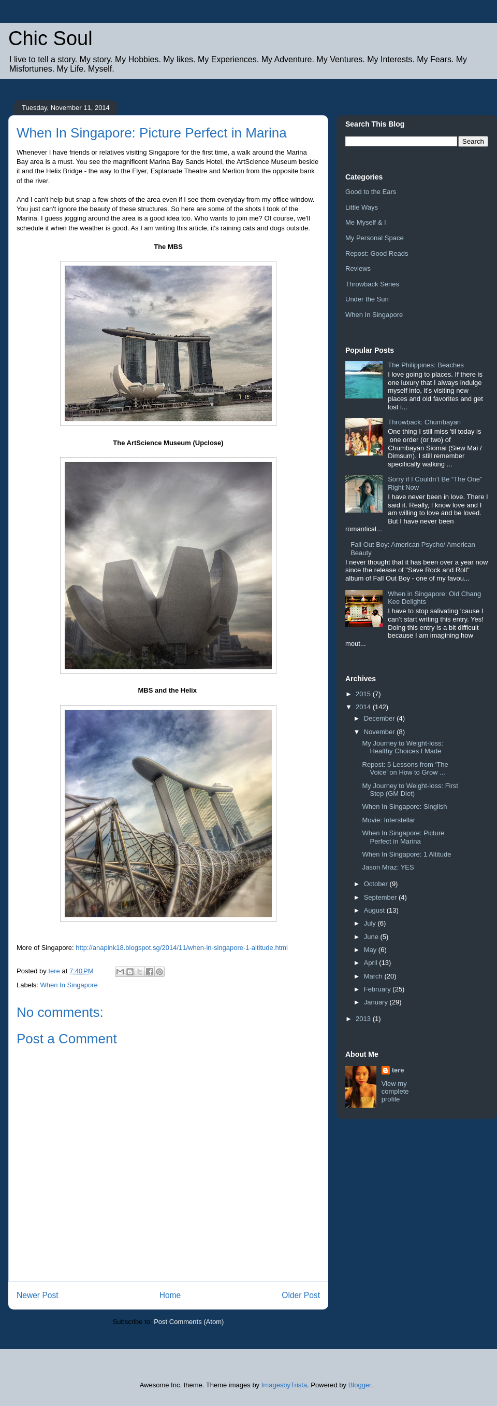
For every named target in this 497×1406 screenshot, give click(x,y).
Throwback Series (372, 284)
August (375, 910)
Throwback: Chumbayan (424, 422)
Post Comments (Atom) (189, 1322)
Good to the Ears (370, 192)
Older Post (301, 1295)
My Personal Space (374, 238)
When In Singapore (69, 985)
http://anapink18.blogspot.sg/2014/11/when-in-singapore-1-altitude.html (182, 948)
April (371, 963)
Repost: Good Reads (376, 253)
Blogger (359, 1385)
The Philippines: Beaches (426, 365)
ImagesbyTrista (284, 1385)
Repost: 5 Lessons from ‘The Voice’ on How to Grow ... (405, 769)
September (381, 897)
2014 (364, 707)
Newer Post (38, 1295)
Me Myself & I (365, 222)
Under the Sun (367, 299)
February (378, 989)
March (374, 976)
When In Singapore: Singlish (404, 806)
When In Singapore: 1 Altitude (406, 854)
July (371, 923)
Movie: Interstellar (388, 820)
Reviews (358, 268)
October (377, 884)
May (371, 950)
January (377, 1002)
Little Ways (361, 207)
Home (170, 1295)
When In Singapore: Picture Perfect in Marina (403, 837)
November (380, 732)
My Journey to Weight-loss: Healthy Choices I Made (402, 747)
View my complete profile (395, 1091)
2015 (364, 694)
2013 (364, 1019)
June (372, 937)
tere (398, 1070)
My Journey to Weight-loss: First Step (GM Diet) (410, 790)
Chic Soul (50, 38)
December (380, 718)
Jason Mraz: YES (388, 867)
